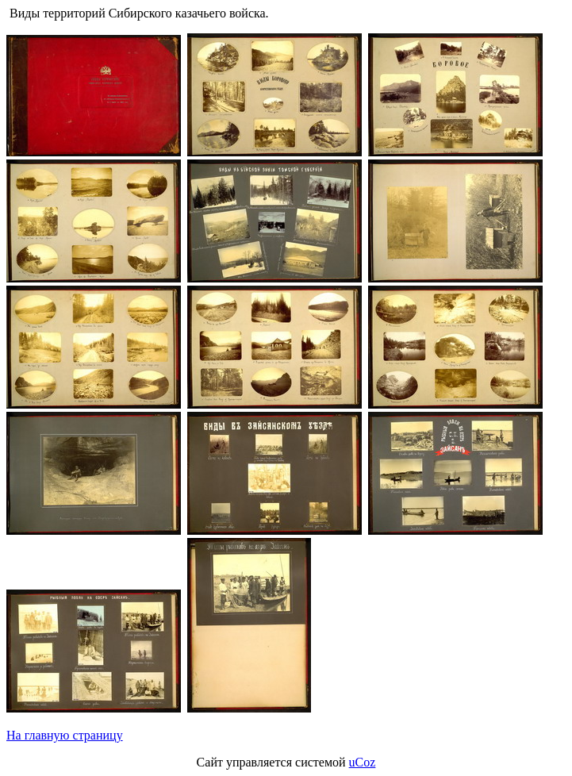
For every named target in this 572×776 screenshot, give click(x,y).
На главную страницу (64, 735)
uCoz (362, 762)
